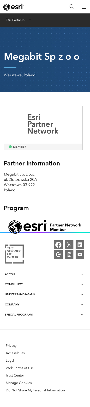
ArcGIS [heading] (44, 274)
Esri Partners (15, 20)
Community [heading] (44, 284)
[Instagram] (69, 254)
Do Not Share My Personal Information (35, 390)
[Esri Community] (58, 254)
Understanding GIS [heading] (44, 294)
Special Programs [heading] (44, 314)
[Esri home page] (13, 7)
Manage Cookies (19, 383)
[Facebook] (58, 244)
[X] (69, 244)
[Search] (72, 6)
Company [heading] (44, 304)
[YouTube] (80, 254)
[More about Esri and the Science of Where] (14, 254)
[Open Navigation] (84, 6)
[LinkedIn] (80, 244)
